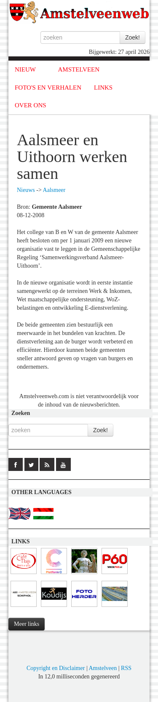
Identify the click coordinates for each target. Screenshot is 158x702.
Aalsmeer (54, 190)
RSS (126, 668)
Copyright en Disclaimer (56, 668)
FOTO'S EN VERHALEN (48, 87)
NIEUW (25, 69)
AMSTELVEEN (78, 69)
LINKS (103, 87)
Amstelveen (102, 668)
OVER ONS (30, 105)
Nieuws (26, 190)
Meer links (26, 624)
